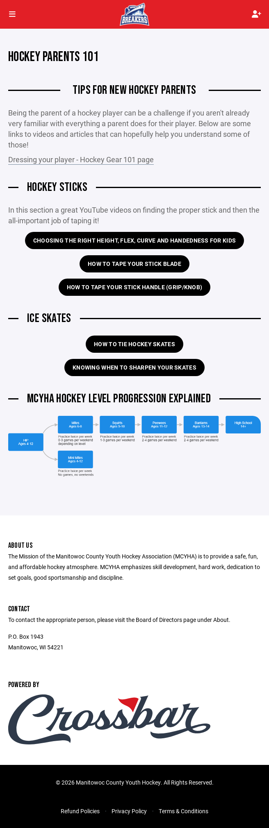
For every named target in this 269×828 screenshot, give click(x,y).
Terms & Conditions (183, 811)
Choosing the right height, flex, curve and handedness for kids (134, 240)
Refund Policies (80, 811)
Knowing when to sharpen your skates (134, 367)
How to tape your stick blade (134, 264)
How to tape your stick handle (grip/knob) (134, 287)
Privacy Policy (129, 811)
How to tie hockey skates (134, 344)
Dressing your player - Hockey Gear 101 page (81, 159)
